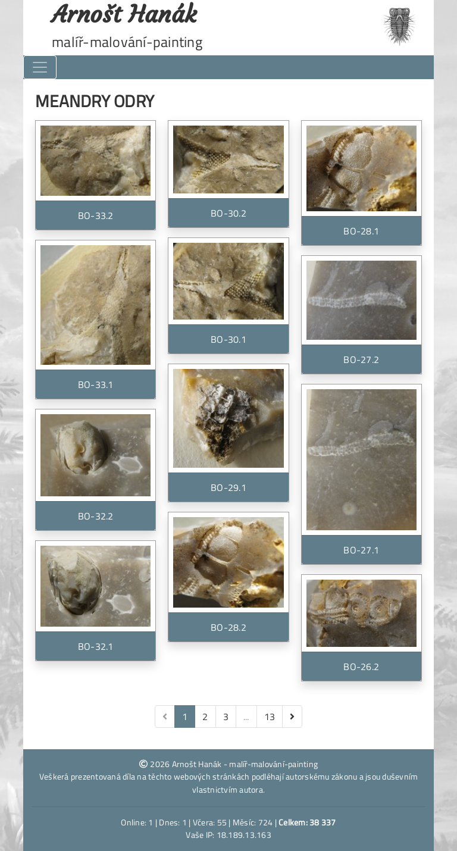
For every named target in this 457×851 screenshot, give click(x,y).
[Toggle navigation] (40, 67)
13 (270, 716)
